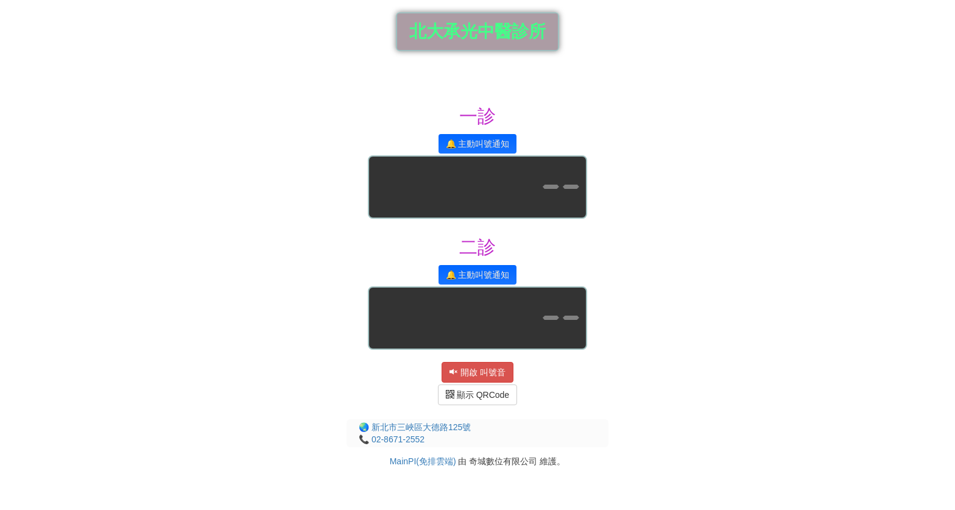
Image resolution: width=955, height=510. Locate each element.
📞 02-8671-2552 (392, 439)
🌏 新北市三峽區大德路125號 (415, 427)
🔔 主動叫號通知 (478, 144)
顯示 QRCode (477, 395)
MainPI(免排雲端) (423, 461)
